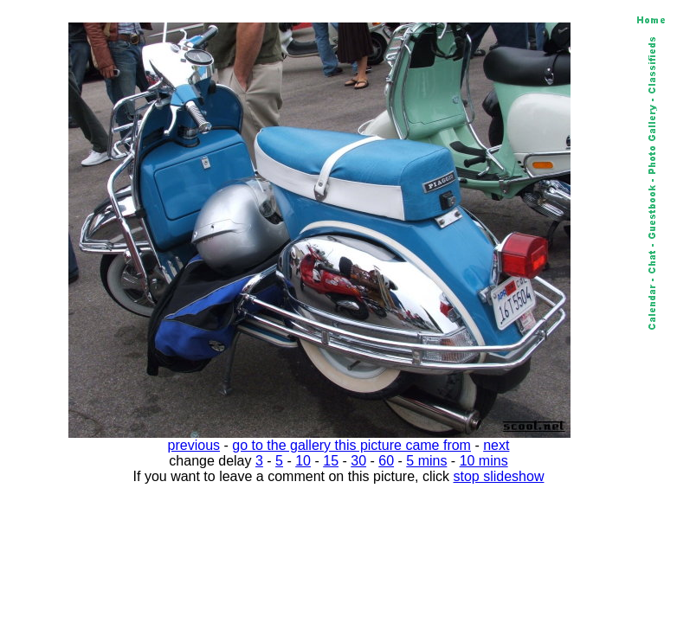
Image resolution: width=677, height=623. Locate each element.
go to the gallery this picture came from (351, 445)
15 (330, 460)
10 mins (484, 460)
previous (194, 445)
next (496, 445)
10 (303, 460)
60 (386, 460)
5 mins (426, 460)
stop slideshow (499, 476)
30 (358, 460)
